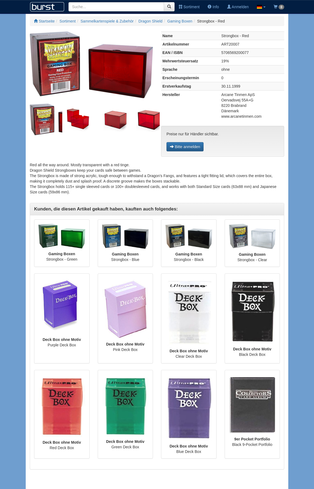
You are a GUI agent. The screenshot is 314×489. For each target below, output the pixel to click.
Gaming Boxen (179, 21)
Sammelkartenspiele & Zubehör (107, 21)
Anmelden (238, 7)
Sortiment (189, 7)
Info (213, 7)
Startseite (44, 21)
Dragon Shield (150, 21)
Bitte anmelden (185, 147)
